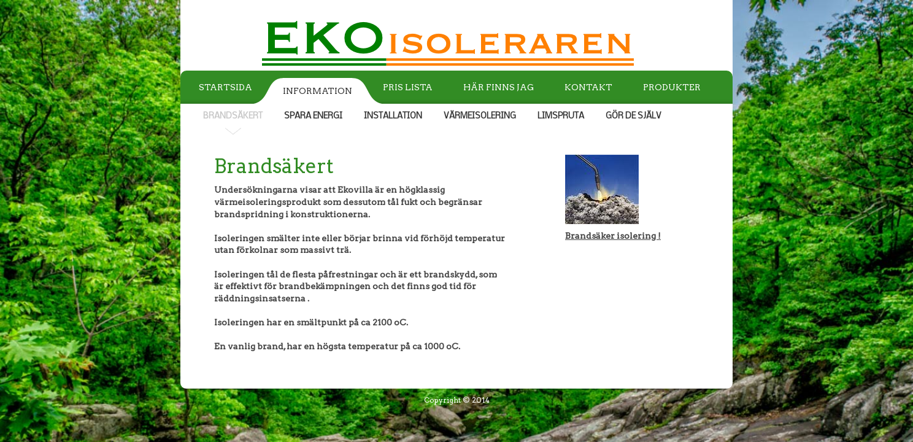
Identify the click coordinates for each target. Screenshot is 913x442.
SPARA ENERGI (313, 116)
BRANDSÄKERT (233, 116)
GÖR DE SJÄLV (633, 116)
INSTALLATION (393, 116)
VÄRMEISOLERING (480, 116)
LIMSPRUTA (560, 116)
